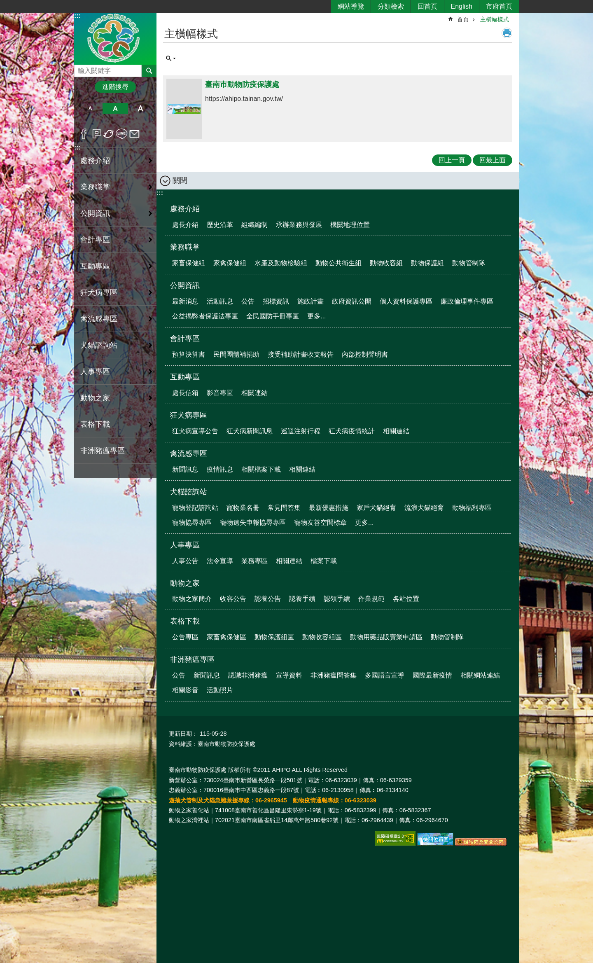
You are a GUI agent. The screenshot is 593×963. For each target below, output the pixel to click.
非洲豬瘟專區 (192, 659)
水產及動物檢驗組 (280, 262)
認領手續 (337, 598)
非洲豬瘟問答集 (334, 675)
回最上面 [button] (492, 160)
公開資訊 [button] (95, 213)
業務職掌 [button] (95, 187)
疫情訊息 (220, 469)
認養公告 (267, 598)
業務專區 (254, 560)
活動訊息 (220, 301)
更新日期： (183, 733)
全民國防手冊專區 (272, 316)
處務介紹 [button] (95, 161)
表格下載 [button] (95, 424)
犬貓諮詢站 (188, 492)
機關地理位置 (350, 224)
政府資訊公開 (351, 301)
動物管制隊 (468, 262)
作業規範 (371, 598)
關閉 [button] (180, 180)
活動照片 (220, 690)
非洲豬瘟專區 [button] (102, 450)
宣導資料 (289, 675)
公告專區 (185, 636)
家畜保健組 (188, 262)
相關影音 (185, 690)
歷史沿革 (220, 224)
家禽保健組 (229, 262)
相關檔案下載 (261, 469)
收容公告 (233, 598)
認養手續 (302, 598)
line (121, 133)
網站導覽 (351, 6)
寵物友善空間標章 (320, 522)
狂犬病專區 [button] (98, 292)
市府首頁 (499, 6)
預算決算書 (188, 354)
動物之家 (185, 583)
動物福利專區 (472, 507)
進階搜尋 (115, 86)
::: (77, 15)
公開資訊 (185, 285)
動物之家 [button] (95, 398)
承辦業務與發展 (299, 224)
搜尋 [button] (149, 71)
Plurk (96, 133)
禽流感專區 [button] (98, 319)
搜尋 (80, 68)
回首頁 (427, 6)
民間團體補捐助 (236, 354)
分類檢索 (391, 6)
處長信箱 (185, 392)
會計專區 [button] (95, 240)
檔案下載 (324, 560)
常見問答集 (284, 507)
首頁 (463, 19)
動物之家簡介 (192, 598)
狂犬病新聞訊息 (249, 431)
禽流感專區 (188, 453)
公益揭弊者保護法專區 (205, 316)
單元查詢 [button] (171, 58)
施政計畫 (310, 301)
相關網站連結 (480, 675)
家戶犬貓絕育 (376, 507)
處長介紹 (185, 224)
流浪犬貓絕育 (424, 507)
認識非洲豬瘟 (248, 675)
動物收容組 (386, 262)
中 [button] (115, 108)
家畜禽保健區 (226, 636)
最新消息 (185, 301)
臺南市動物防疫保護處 (115, 38)
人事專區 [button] (95, 371)
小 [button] (90, 108)
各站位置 (406, 598)
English (461, 6)
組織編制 (254, 224)
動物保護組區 (274, 636)
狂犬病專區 (188, 415)
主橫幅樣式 (494, 19)
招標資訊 (276, 301)
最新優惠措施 (328, 507)
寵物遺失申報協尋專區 (253, 522)
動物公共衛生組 (338, 262)
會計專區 (185, 338)
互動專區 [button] (95, 266)
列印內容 (507, 33)
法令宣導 (220, 560)
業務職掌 (185, 247)
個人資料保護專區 (406, 301)
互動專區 (185, 377)
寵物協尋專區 (192, 522)
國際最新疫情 (432, 675)
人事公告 (185, 560)
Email (134, 133)
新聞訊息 (185, 469)
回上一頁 (452, 160)
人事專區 (185, 545)
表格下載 (185, 621)
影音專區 (220, 392)
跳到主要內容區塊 (4, 4)
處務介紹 (185, 209)
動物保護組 (427, 262)
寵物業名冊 (242, 507)
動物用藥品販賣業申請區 (386, 636)
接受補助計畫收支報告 (301, 354)
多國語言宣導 (384, 675)
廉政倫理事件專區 (467, 301)
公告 (247, 301)
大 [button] (140, 108)
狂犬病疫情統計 (352, 431)
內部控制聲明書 (365, 354)
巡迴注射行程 (300, 431)
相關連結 (254, 392)
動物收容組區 (322, 636)
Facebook (83, 133)
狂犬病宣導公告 (195, 431)
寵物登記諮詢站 (195, 507)
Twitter (109, 133)
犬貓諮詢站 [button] (98, 345)
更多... (316, 316)
